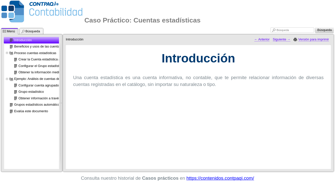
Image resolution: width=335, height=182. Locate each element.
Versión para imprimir (313, 39)
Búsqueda (283, 30)
